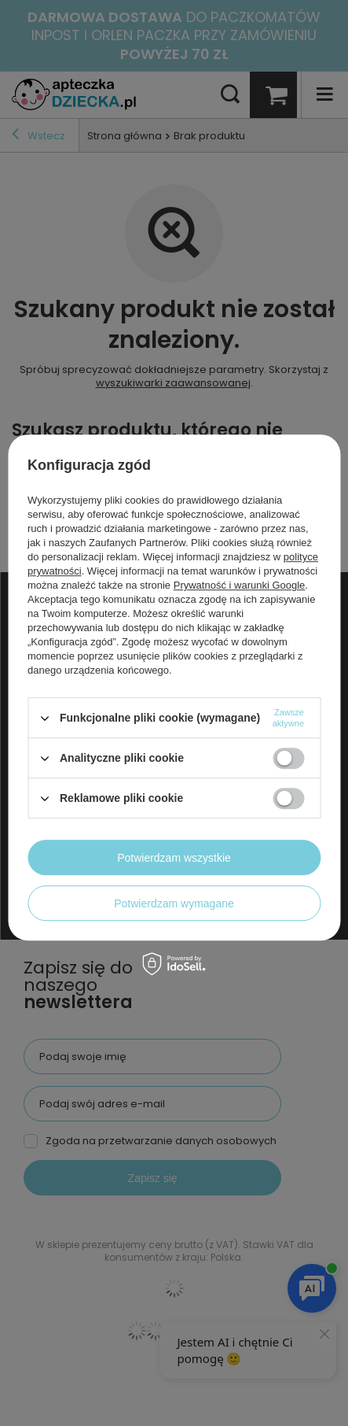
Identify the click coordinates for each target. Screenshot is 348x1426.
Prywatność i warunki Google (240, 585)
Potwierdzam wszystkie (174, 858)
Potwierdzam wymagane (174, 903)
